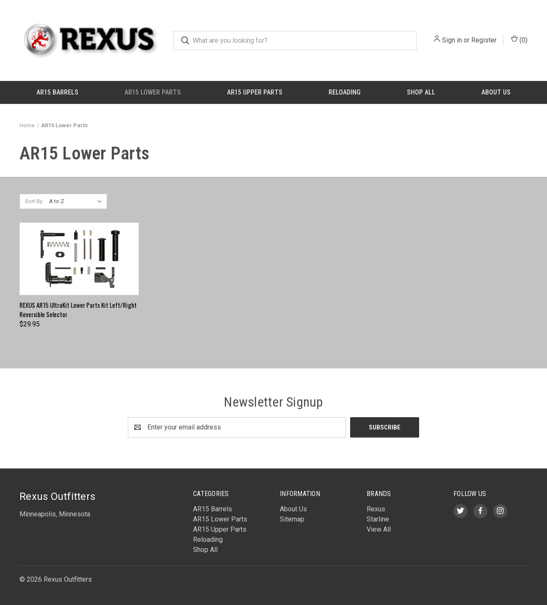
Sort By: (34, 201)
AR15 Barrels (57, 92)
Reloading (345, 92)
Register (484, 40)
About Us (496, 92)
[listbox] (77, 201)
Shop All (421, 92)
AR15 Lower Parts (152, 92)
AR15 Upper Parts (254, 92)
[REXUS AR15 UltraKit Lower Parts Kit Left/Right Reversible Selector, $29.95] (79, 258)
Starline (378, 519)
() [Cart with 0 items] (519, 39)
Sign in (452, 40)
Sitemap (292, 519)
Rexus (376, 509)
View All (379, 529)
